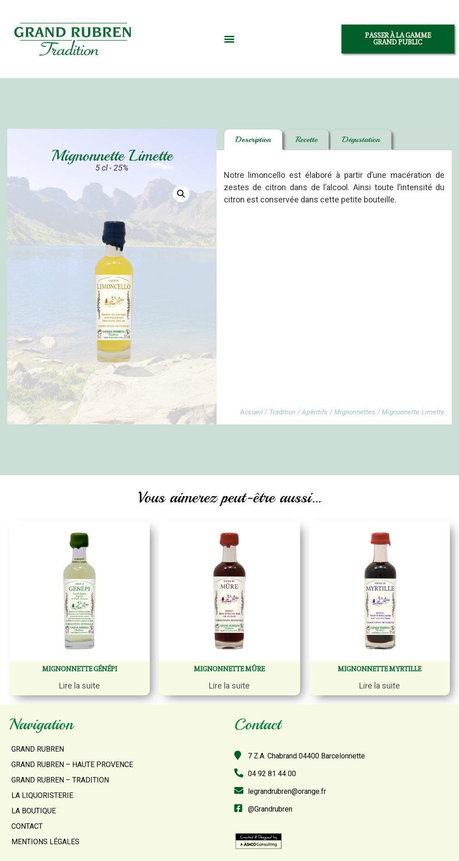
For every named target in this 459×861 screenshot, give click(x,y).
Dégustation (361, 139)
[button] (229, 39)
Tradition (282, 412)
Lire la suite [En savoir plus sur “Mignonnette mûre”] (229, 685)
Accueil (251, 412)
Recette (306, 139)
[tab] (253, 139)
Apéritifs (315, 412)
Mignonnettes (354, 412)
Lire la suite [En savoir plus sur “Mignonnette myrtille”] (379, 685)
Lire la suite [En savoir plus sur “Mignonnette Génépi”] (79, 685)
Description (253, 139)
